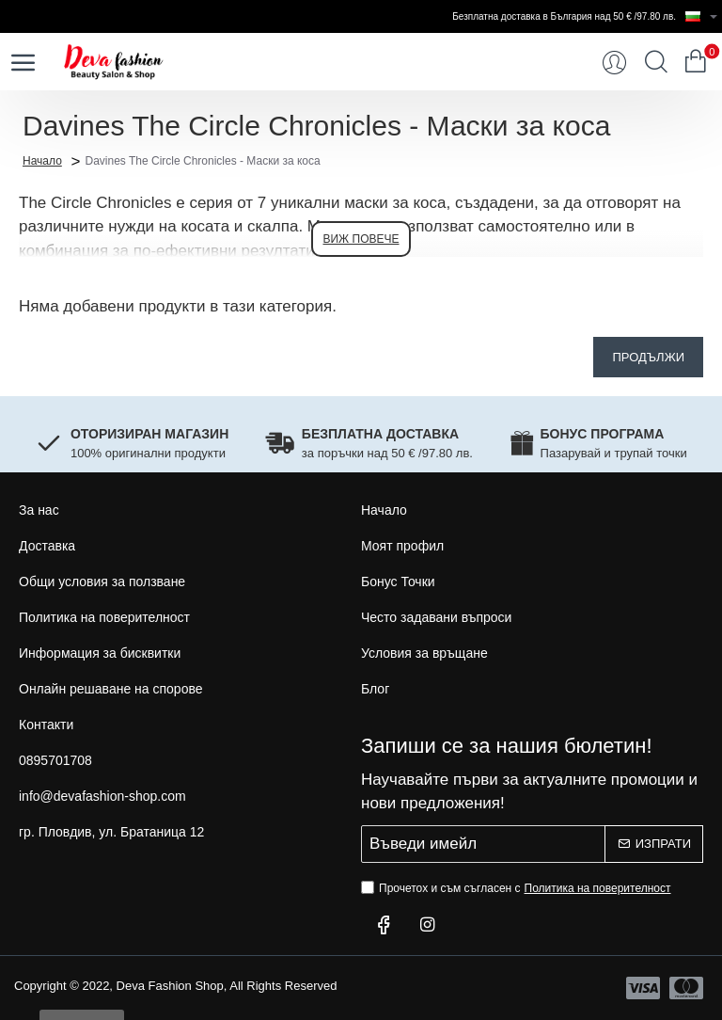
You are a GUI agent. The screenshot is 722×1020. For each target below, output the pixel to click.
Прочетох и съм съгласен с (518, 888)
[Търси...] (656, 62)
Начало (42, 159)
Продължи (648, 357)
